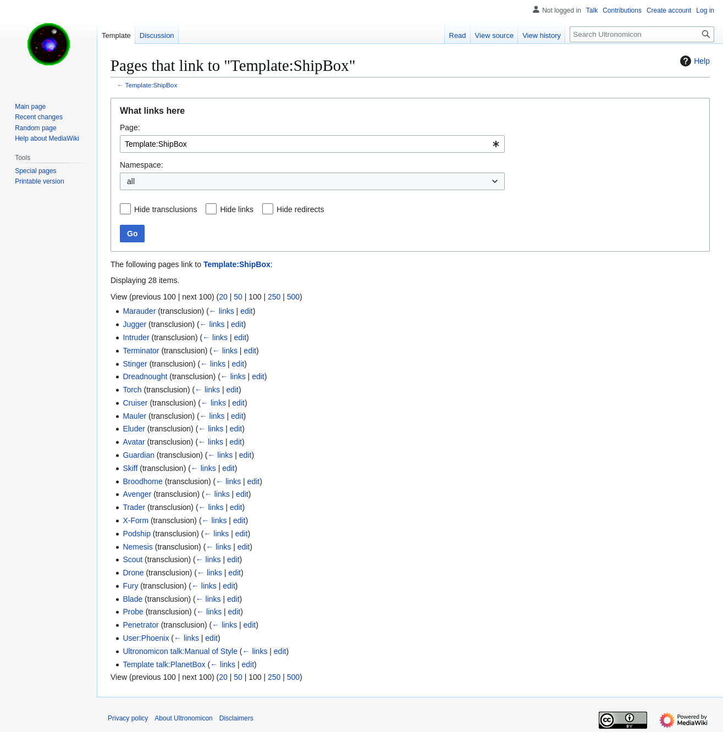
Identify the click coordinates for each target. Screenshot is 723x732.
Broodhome (142, 481)
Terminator (141, 350)
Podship (137, 533)
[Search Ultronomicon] (642, 34)
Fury (130, 585)
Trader (134, 507)
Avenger (137, 494)
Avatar (134, 441)
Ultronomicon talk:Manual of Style (180, 651)
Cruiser (135, 402)
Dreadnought (145, 376)
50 (238, 296)
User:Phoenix (146, 638)
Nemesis (137, 546)
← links (221, 311)
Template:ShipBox (151, 84)
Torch (132, 389)
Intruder (136, 337)
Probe (133, 611)
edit (246, 311)
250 (274, 296)
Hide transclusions (165, 209)
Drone (133, 572)
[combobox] (312, 144)
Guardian (138, 455)
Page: (130, 127)
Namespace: (141, 164)
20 (223, 296)
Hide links (236, 209)
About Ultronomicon (183, 718)
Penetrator (140, 624)
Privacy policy (128, 718)
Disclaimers (236, 718)
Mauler (134, 416)
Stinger (135, 363)
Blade (132, 599)
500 (293, 296)
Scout (132, 559)
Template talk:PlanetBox (164, 664)
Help (693, 61)
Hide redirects (300, 209)
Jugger (134, 324)
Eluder (134, 428)
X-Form (135, 520)
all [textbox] (131, 181)
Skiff (130, 468)
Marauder (139, 311)
